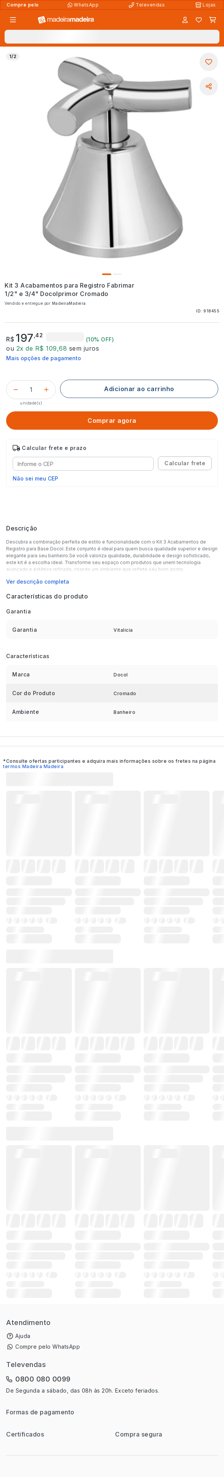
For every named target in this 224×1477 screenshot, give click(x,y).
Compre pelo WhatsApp (47, 1346)
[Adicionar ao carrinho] (139, 389)
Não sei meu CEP (35, 478)
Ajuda (23, 1336)
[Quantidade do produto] (31, 389)
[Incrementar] (46, 389)
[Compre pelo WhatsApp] (84, 5)
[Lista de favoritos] (199, 20)
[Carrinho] (212, 20)
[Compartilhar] (209, 86)
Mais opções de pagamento (43, 358)
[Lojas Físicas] (206, 5)
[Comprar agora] (112, 420)
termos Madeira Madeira (33, 766)
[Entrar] (185, 20)
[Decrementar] (15, 389)
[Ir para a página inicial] (66, 20)
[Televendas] (147, 5)
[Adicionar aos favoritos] (209, 62)
